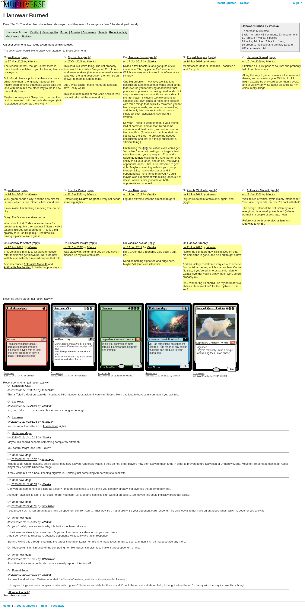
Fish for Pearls (77, 190)
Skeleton (26, 36)
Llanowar (192, 243)
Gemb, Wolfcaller (197, 190)
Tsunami (150, 251)
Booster (75, 32)
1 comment (9, 373)
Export (64, 32)
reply (25, 57)
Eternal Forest (20, 570)
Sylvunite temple (133, 157)
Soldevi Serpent (89, 199)
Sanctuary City (62, 308)
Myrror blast (75, 57)
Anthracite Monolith (258, 190)
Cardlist (34, 32)
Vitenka (274, 26)
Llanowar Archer (80, 251)
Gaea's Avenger (192, 273)
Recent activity (118, 32)
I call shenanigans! (17, 308)
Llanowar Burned (138, 57)
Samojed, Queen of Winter (210, 308)
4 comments (104, 373)
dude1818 (48, 506)
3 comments (57, 373)
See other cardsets (14, 595)
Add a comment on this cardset (53, 44)
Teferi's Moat (24, 394)
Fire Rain (133, 190)
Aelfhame (14, 57)
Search (102, 32)
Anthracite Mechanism (271, 220)
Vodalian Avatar (137, 243)
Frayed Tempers (197, 57)
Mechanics (12, 36)
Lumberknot (50, 426)
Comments (89, 32)
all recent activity (42, 298)
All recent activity (18, 592)
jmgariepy (48, 459)
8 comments (151, 373)
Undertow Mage (158, 308)
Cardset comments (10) (17, 44)
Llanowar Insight (78, 243)
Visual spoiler (50, 32)
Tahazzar (47, 390)
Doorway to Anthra (253, 223)
